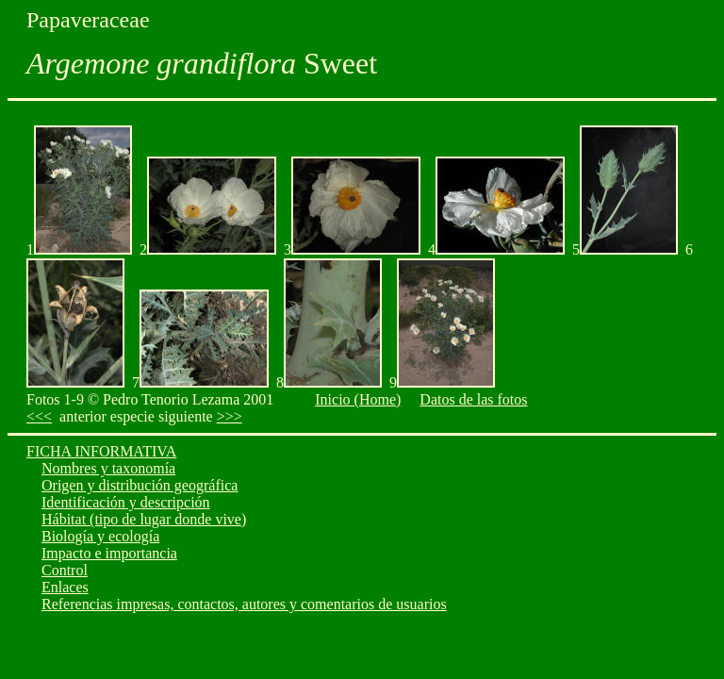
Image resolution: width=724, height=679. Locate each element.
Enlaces (65, 587)
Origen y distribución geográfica (139, 485)
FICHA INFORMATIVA (101, 451)
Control (64, 570)
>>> (229, 416)
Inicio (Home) (358, 399)
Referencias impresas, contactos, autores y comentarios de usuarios (244, 604)
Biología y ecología (100, 536)
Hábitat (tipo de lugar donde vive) (143, 519)
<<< (39, 416)
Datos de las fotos (473, 399)
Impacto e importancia (109, 553)
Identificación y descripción (125, 502)
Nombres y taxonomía (108, 468)
